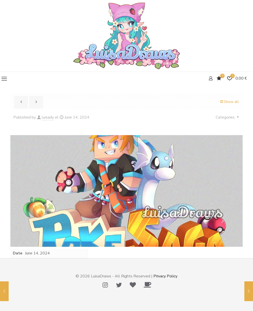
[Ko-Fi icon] (147, 285)
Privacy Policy (165, 276)
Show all (229, 101)
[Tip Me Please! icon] (132, 285)
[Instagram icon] (105, 285)
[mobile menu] (4, 79)
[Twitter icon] (119, 285)
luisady (48, 117)
